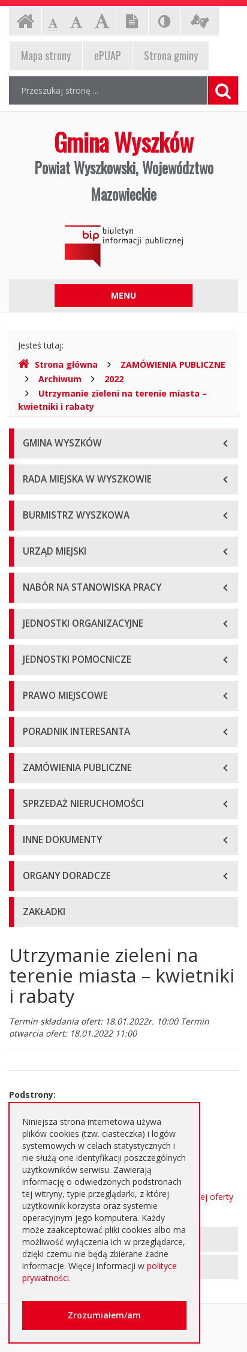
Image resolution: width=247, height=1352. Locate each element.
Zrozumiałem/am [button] (104, 1315)
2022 (113, 379)
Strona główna (58, 364)
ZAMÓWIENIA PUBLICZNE (173, 364)
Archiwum (60, 379)
